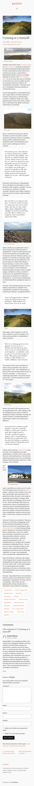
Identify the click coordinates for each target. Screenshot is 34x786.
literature (13, 44)
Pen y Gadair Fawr (17, 609)
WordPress (15, 782)
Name (5, 705)
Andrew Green (17, 42)
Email (5, 713)
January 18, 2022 (12, 638)
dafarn (28, 490)
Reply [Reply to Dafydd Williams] (4, 671)
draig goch (19, 593)
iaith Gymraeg (23, 599)
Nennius (6, 609)
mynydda (7, 605)
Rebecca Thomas (10, 67)
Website (5, 720)
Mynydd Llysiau (19, 602)
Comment (6, 686)
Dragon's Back (8, 593)
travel (18, 44)
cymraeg (7, 44)
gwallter (17, 3)
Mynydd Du (7, 602)
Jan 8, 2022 (6, 42)
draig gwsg (7, 596)
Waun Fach (20, 612)
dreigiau (16, 596)
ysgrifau (6, 615)
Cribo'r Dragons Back (21, 590)
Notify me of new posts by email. (15, 733)
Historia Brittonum (8, 528)
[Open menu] (17, 8)
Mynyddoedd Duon (19, 605)
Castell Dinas (22, 450)
